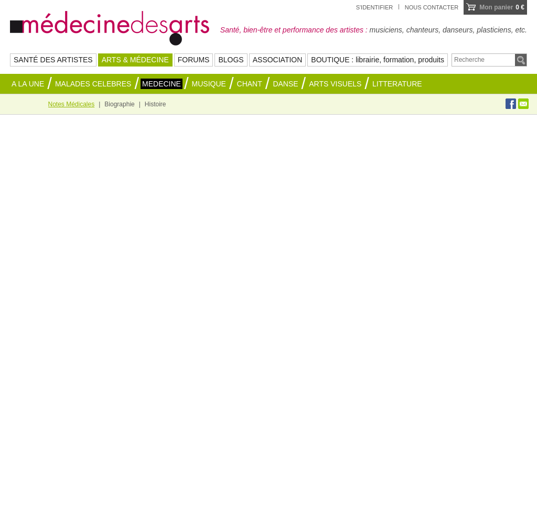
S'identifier (374, 7)
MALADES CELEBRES (93, 84)
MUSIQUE (209, 84)
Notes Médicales (71, 104)
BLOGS (230, 60)
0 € (501, 7)
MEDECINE (161, 84)
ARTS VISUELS (335, 84)
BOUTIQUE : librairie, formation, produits (377, 60)
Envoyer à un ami (523, 103)
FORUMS (194, 60)
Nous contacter (431, 7)
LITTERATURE (397, 84)
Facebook (511, 103)
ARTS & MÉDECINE (135, 60)
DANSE (285, 84)
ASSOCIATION (278, 60)
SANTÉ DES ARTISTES (53, 60)
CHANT (249, 84)
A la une (28, 84)
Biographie (119, 104)
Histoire (155, 104)
